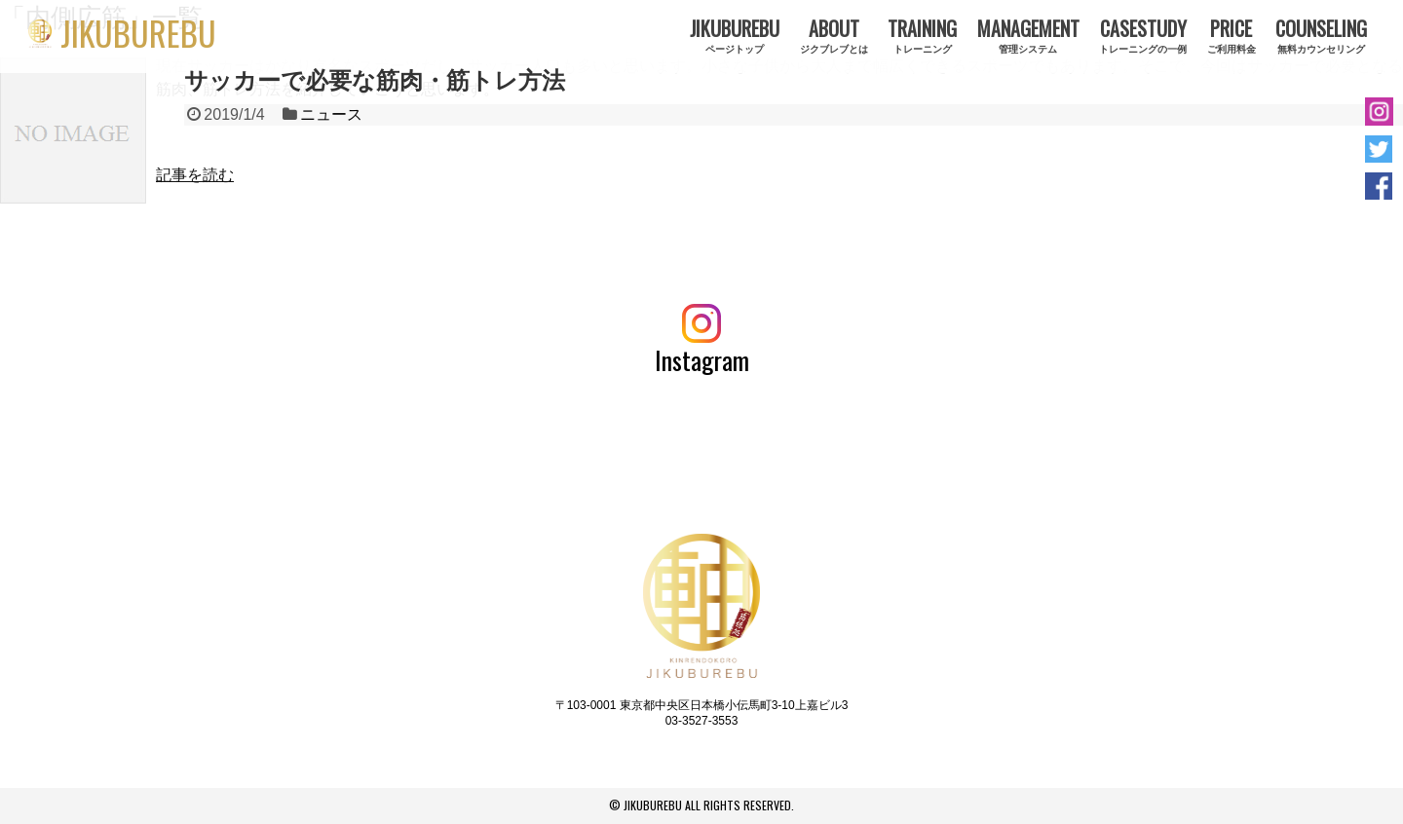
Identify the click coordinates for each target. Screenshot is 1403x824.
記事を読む (195, 175)
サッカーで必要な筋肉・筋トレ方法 (374, 80)
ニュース (331, 114)
